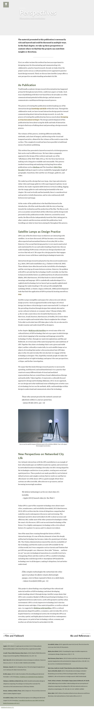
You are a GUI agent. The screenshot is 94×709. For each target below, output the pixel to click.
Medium (36, 167)
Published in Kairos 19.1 (7, 707)
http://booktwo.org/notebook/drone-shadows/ (30, 676)
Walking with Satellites (37, 330)
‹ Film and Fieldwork (13, 636)
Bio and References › (80, 636)
